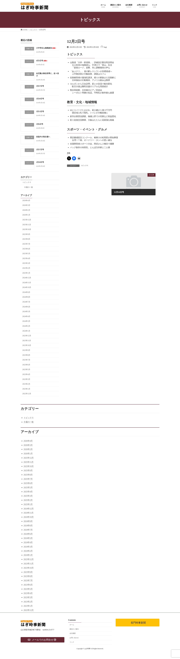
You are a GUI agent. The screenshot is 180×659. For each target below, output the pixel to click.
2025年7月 (26, 244)
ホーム (72, 625)
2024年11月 (26, 282)
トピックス (84, 165)
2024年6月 (26, 307)
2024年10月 (26, 287)
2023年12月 (26, 336)
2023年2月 (26, 384)
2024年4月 (26, 316)
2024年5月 (26, 311)
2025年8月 (26, 239)
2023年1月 (26, 389)
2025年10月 (26, 229)
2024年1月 (26, 331)
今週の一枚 (28, 187)
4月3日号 (41, 61)
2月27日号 (40, 149)
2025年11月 (26, 224)
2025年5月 (26, 254)
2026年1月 (26, 215)
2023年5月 (26, 369)
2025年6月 (26, 249)
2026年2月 (26, 210)
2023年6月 (26, 365)
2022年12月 (26, 394)
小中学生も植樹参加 (46, 48)
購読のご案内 (74, 629)
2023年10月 (26, 345)
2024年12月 (26, 278)
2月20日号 (40, 162)
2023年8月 (26, 355)
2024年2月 (26, 326)
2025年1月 (26, 273)
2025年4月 (26, 258)
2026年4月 (26, 200)
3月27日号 (40, 86)
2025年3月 (26, 263)
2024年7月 (26, 302)
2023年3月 (26, 379)
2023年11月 (26, 340)
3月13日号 (40, 111)
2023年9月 (26, 350)
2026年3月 (26, 205)
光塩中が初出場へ (43, 137)
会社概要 (73, 633)
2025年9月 (26, 234)
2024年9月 (26, 292)
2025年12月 (26, 220)
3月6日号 (39, 124)
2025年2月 (26, 268)
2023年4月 (26, 374)
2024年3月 (26, 321)
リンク (72, 642)
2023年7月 (26, 360)
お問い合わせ (74, 638)
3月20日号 (40, 99)
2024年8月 (26, 297)
